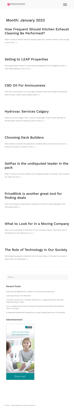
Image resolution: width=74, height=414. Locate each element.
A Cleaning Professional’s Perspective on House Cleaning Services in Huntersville (35, 312)
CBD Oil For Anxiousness (25, 85)
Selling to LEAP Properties (26, 59)
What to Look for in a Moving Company (37, 224)
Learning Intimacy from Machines (18, 296)
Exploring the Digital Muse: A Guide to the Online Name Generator (30, 291)
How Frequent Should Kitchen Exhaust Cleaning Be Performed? (37, 31)
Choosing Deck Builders (24, 137)
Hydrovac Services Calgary (27, 111)
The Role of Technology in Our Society (36, 250)
